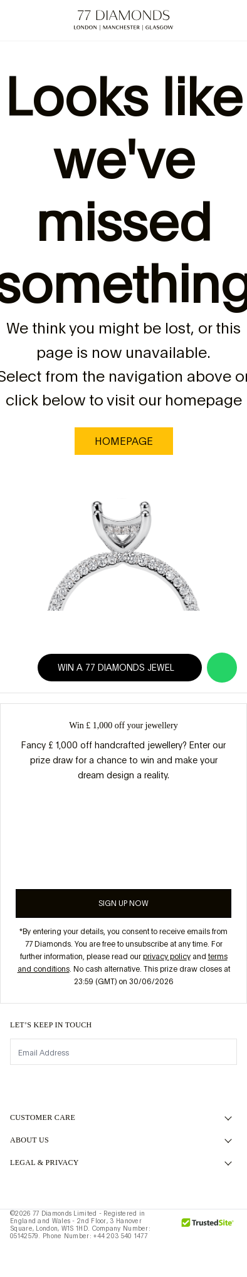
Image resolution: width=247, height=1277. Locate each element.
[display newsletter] (221, 1051)
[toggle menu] (20, 21)
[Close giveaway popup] (232, 717)
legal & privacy (44, 1162)
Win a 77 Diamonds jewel (123, 667)
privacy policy (167, 956)
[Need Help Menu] (48, 21)
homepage (124, 441)
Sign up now (123, 903)
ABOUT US (29, 1140)
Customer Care (42, 1117)
